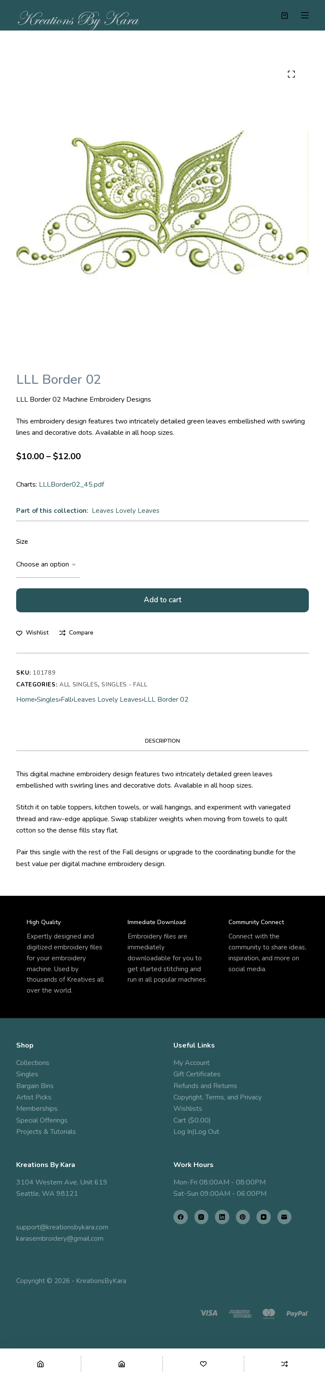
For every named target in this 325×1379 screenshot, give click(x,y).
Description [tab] (162, 740)
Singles (48, 699)
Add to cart (162, 600)
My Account (191, 1063)
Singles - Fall (124, 685)
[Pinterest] (243, 1217)
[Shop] (121, 1364)
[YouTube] (263, 1217)
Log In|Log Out (196, 1132)
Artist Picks (34, 1097)
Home (25, 699)
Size (22, 541)
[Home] (40, 1364)
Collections (32, 1063)
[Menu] (305, 15)
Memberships (37, 1108)
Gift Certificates (197, 1074)
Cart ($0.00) (192, 1120)
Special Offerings (42, 1120)
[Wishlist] (203, 1364)
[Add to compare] (76, 633)
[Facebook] (180, 1217)
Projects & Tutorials (46, 1132)
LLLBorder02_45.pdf (71, 484)
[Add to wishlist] (32, 633)
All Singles (78, 685)
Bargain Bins (35, 1086)
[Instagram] (201, 1217)
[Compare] (284, 1364)
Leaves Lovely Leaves (125, 510)
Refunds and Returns (205, 1086)
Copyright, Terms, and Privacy (217, 1097)
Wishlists (187, 1108)
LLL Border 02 (166, 699)
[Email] (284, 1217)
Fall (66, 699)
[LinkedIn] (222, 1217)
